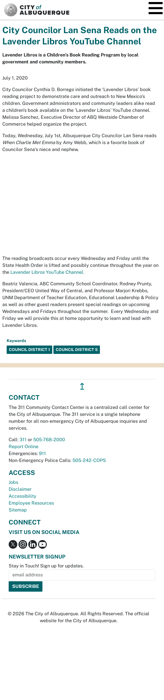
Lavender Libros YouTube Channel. (47, 272)
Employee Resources (31, 503)
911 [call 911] (42, 453)
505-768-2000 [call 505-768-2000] (49, 439)
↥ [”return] (82, 386)
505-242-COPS (89, 460)
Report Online (23, 446)
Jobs (13, 482)
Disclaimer (20, 489)
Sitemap (18, 510)
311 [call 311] (23, 439)
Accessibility (22, 496)
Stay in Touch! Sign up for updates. (46, 566)
